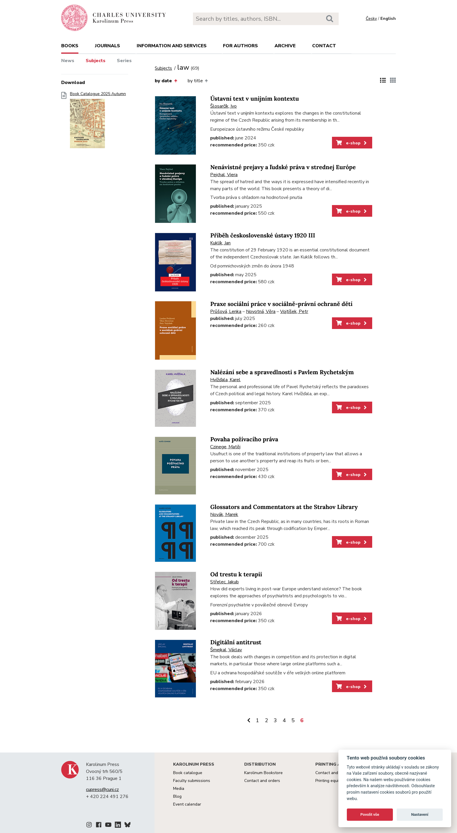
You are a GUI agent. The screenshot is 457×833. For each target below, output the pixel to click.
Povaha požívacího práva (244, 439)
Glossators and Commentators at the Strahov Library (284, 507)
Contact (324, 46)
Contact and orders (262, 780)
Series (124, 60)
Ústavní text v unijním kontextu (254, 98)
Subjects (96, 60)
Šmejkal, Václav (226, 650)
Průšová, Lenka (225, 311)
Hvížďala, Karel (225, 380)
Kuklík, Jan (220, 243)
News (67, 60)
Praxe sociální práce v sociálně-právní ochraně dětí (281, 304)
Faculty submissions (191, 780)
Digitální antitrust (235, 642)
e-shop (352, 143)
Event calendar (187, 804)
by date (166, 81)
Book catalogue (187, 773)
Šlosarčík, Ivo (223, 106)
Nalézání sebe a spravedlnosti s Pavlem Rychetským (282, 372)
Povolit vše (370, 814)
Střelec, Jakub (224, 582)
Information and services (172, 46)
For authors (240, 46)
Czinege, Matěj (225, 447)
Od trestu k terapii (236, 574)
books (69, 46)
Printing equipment (332, 780)
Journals (107, 46)
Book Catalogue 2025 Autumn (98, 121)
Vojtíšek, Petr (294, 311)
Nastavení (419, 814)
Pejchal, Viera (224, 175)
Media (178, 788)
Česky (371, 18)
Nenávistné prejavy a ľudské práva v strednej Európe (283, 167)
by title (198, 81)
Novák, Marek (224, 514)
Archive (285, 46)
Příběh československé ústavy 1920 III (262, 235)
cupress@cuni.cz (102, 789)
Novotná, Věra (260, 311)
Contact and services (334, 773)
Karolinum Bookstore (263, 773)
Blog (177, 796)
